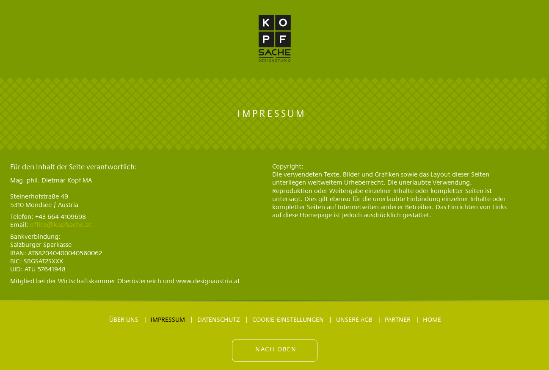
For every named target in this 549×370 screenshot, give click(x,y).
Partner (398, 320)
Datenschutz (218, 320)
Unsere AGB (354, 320)
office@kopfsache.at (60, 225)
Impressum (168, 320)
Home (432, 320)
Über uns (123, 320)
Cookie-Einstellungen (288, 320)
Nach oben (275, 349)
